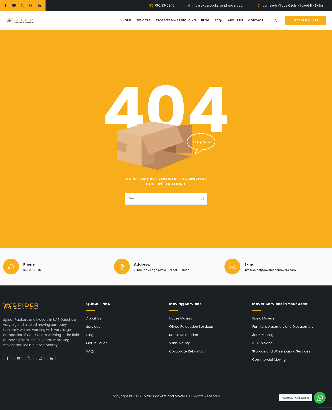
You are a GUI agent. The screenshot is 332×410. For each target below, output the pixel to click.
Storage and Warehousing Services (281, 351)
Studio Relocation (183, 334)
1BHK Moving (262, 343)
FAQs (219, 20)
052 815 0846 (164, 5)
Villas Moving (179, 343)
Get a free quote (305, 20)
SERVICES (143, 20)
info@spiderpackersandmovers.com (219, 5)
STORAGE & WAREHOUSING (175, 20)
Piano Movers (263, 318)
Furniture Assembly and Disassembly (282, 326)
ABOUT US (235, 20)
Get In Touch (97, 343)
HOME (126, 20)
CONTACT (255, 20)
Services (93, 326)
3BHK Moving (262, 334)
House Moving (180, 318)
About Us (93, 318)
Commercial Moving (269, 359)
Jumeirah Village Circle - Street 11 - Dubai (293, 5)
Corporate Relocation (187, 351)
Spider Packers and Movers (164, 396)
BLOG (205, 20)
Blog (89, 334)
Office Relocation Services (191, 326)
